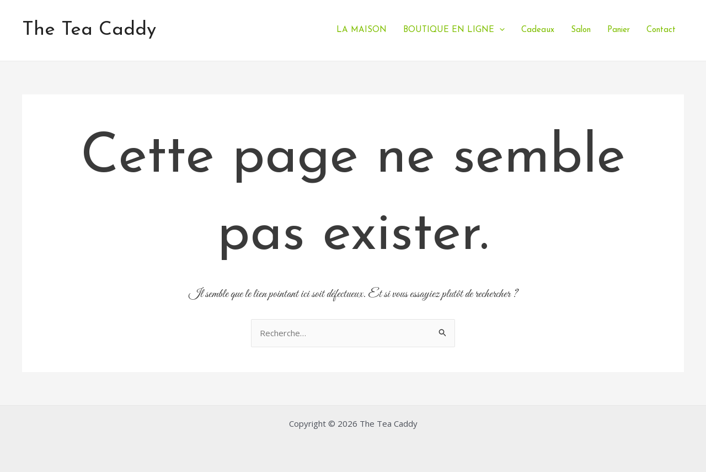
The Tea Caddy (89, 30)
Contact (661, 30)
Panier (618, 30)
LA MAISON (361, 30)
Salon (581, 30)
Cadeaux (537, 30)
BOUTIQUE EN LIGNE (454, 30)
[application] (499, 30)
